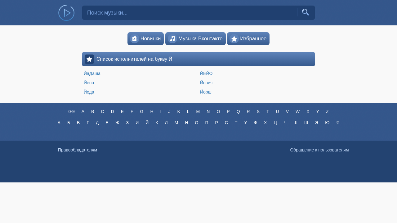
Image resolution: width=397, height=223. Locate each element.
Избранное (248, 38)
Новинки (145, 38)
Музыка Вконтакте (195, 38)
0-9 (71, 111)
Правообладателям (77, 149)
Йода (89, 92)
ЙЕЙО (206, 73)
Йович (206, 82)
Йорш (206, 92)
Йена (89, 82)
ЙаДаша (92, 73)
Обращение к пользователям (319, 149)
